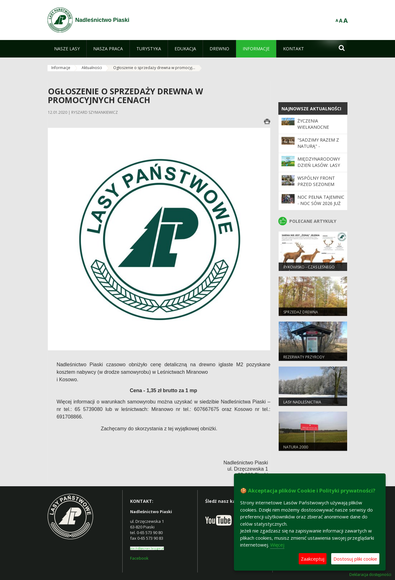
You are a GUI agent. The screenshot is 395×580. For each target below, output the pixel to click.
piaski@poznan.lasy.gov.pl (147, 548)
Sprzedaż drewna (300, 312)
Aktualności (92, 67)
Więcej (277, 545)
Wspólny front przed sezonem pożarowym (316, 184)
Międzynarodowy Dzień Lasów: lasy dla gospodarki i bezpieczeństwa (318, 168)
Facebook (139, 558)
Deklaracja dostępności (370, 574)
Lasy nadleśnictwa (302, 402)
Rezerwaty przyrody (304, 357)
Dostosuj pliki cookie (355, 559)
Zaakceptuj (312, 559)
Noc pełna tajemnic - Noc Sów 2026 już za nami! (320, 203)
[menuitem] (67, 49)
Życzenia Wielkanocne (313, 124)
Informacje (60, 67)
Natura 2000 (295, 447)
